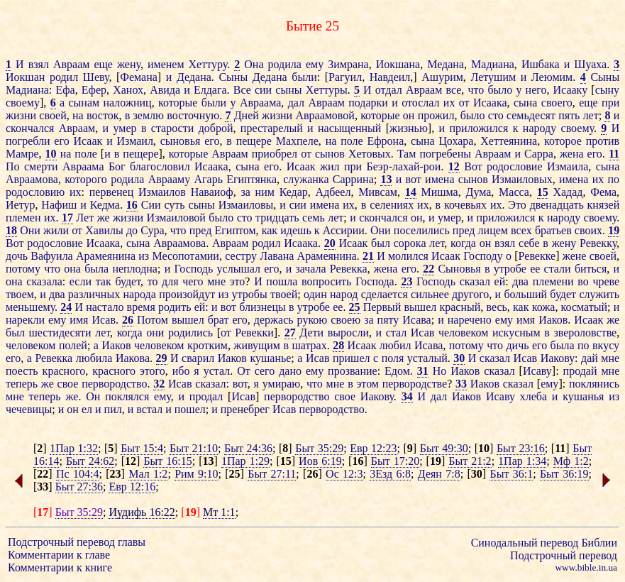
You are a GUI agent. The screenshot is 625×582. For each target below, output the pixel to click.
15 (542, 192)
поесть (22, 371)
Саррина (353, 179)
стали (557, 269)
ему (314, 64)
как (269, 230)
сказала (44, 281)
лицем (493, 230)
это (237, 281)
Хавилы (104, 230)
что (476, 90)
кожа (543, 307)
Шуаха (590, 64)
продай (580, 371)
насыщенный (349, 128)
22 (428, 269)
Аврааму (169, 179)
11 (614, 154)
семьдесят (531, 115)
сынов (330, 154)
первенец (111, 192)
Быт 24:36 (248, 448)
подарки (368, 103)
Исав (104, 320)
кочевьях (465, 205)
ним (265, 192)
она (72, 269)
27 (290, 332)
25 (354, 307)
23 (406, 281)
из (143, 256)
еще (103, 64)
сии (263, 90)
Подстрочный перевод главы (76, 542)
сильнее (430, 294)
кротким (207, 345)
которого (86, 179)
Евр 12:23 (373, 448)
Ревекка (348, 269)
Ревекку (598, 243)
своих (588, 230)
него (536, 90)
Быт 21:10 (194, 448)
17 (67, 218)
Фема (603, 192)
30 (459, 358)
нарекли (25, 320)
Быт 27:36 (79, 487)
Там (406, 154)
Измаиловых (522, 179)
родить (175, 307)
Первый (382, 307)
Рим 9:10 (196, 474)
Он (93, 396)
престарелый (271, 128)
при (610, 103)
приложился (479, 128)
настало (104, 307)
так (103, 281)
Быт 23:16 (521, 448)
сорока (410, 243)
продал (206, 396)
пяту (388, 320)
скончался (30, 128)
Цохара (455, 141)
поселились (422, 230)
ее (535, 269)
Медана (445, 64)
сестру (241, 256)
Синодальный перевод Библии (544, 543)
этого (152, 371)
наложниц (127, 103)
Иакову (558, 358)
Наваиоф (212, 192)
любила (94, 358)
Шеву (96, 77)
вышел (420, 307)
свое (68, 384)
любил (395, 345)
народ (344, 294)
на (78, 115)
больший (525, 294)
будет (127, 281)
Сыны (233, 77)
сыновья (180, 141)
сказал (475, 281)
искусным (516, 332)
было (499, 90)
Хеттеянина (508, 141)
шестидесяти (59, 332)
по (613, 179)
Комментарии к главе (59, 555)
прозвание (352, 371)
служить (599, 294)
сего (265, 371)
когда (463, 243)
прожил (436, 115)
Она (253, 64)
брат (218, 320)
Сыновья (459, 269)
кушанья (583, 396)
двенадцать (557, 205)
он (409, 115)
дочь (17, 256)
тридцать (277, 218)
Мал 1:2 (147, 474)
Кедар (294, 192)
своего (557, 103)
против (602, 141)
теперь (22, 384)
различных (94, 294)
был (380, 243)
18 (11, 230)
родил (64, 77)
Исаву (537, 371)
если (81, 281)
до (132, 230)
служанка (305, 179)
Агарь (208, 179)
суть (174, 205)
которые (177, 103)
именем (166, 64)
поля (393, 358)
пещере (254, 141)
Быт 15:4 (142, 448)
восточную (193, 115)
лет (591, 115)
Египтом (235, 230)
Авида (165, 90)
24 (66, 307)
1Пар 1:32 (74, 448)
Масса (514, 192)
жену (128, 64)
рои (432, 166)
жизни (21, 115)
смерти (41, 166)
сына (526, 103)
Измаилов (162, 192)
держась (274, 320)
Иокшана (398, 64)
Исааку (570, 90)
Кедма (105, 205)
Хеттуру (208, 64)
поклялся (127, 396)
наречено (470, 320)
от (464, 103)
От (243, 371)
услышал (238, 269)
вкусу (605, 345)
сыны (288, 90)
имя (79, 320)
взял (38, 64)
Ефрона (385, 141)
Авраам (71, 64)
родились (190, 332)
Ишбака (540, 64)
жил (330, 166)
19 (613, 230)
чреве (605, 281)
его (61, 141)
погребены (445, 154)
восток (103, 115)
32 (159, 384)
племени (553, 281)
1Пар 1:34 (522, 461)
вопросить (326, 281)
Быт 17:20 (395, 461)
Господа (374, 281)
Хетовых (369, 154)
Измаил (135, 141)
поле (352, 141)
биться (591, 269)
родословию (35, 192)
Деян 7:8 (439, 474)
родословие (514, 166)
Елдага (210, 90)
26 (127, 320)
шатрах (309, 345)
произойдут (187, 294)
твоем (20, 294)
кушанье (270, 358)
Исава (416, 320)
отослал (420, 103)
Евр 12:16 (132, 487)
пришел (351, 358)
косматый (584, 307)
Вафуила (51, 256)
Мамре (22, 154)
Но (440, 371)
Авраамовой (324, 115)
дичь (517, 345)
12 (454, 166)
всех (521, 230)
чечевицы (29, 409)
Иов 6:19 (320, 461)
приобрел (274, 154)
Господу (483, 256)
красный (459, 307)
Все (242, 90)
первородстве (414, 384)
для (170, 281)
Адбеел (333, 192)
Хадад (567, 192)
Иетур (20, 205)
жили (56, 230)
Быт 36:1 (511, 474)
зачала (310, 269)
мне (216, 281)
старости (172, 128)
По (13, 166)
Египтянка (251, 179)
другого (470, 294)
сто (496, 115)
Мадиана (492, 64)
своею (345, 320)
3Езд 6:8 (390, 474)
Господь (193, 269)
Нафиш (59, 205)
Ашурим (442, 77)
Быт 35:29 (319, 448)
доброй (216, 128)
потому (23, 269)
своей (52, 115)
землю (148, 115)
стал (396, 332)
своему (23, 103)
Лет (85, 218)
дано (290, 371)
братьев (553, 230)
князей (603, 205)
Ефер (94, 90)
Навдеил (390, 77)
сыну (607, 90)
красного (64, 371)
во (582, 281)
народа (139, 294)
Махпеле (297, 141)
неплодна (134, 269)
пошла (281, 281)
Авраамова (32, 179)
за (245, 192)
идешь (295, 230)
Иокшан (25, 77)
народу (539, 128)
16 (132, 205)
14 (410, 192)
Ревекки (254, 332)
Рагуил (345, 77)
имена (439, 179)
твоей (283, 294)
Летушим (493, 77)
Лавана (277, 256)
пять (569, 115)
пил (113, 409)
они (155, 332)
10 (51, 154)
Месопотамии (185, 256)
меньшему (30, 307)
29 (161, 358)
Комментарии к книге (60, 567)
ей (500, 281)
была (96, 269)
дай (589, 358)
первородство (114, 384)
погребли (28, 141)
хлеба (533, 396)
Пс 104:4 (77, 474)
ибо (181, 371)
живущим (256, 345)
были (304, 77)
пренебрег (245, 409)
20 (330, 243)
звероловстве (584, 332)
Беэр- (379, 166)
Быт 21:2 (469, 461)
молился (408, 256)
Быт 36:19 (564, 474)
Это (517, 205)
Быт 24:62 (90, 461)
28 (338, 345)
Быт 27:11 (272, 474)
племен (23, 218)
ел (87, 409)
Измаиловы (246, 205)
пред (200, 230)
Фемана (138, 77)
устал (217, 371)
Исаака (490, 103)
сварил (198, 358)
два (520, 281)
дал (296, 103)
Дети (311, 332)
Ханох (128, 90)
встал (149, 409)
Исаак (87, 141)
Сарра (538, 154)
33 (461, 384)
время (141, 307)
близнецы (262, 307)
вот (413, 179)
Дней (246, 115)
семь (313, 218)
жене (575, 256)
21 (368, 256)
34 (407, 396)
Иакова (133, 358)
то (153, 281)
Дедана (194, 77)
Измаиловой (176, 218)
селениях (392, 205)
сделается (384, 294)
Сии (151, 205)
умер (124, 128)
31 (422, 371)
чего (192, 281)
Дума (478, 192)
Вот (473, 166)
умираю (281, 384)
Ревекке (537, 256)
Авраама (260, 103)
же (103, 218)
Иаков (553, 320)
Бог (117, 166)
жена (572, 154)
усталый (427, 358)
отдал (388, 90)
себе (529, 243)
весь (497, 307)
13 (386, 179)
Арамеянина (105, 256)
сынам (83, 103)
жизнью (408, 128)
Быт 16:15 (167, 461)
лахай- (408, 166)
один (315, 294)
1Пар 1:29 (245, 461)
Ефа (64, 90)
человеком (463, 332)
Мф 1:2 (571, 461)
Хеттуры (327, 90)
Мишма (439, 192)
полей (73, 345)
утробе (510, 269)
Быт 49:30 (444, 448)
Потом (152, 320)
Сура (152, 230)
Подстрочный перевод (563, 555)
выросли (348, 332)
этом (368, 384)
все (453, 90)
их (449, 103)
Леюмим (552, 77)
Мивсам (377, 192)
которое (563, 141)
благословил (160, 166)
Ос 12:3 (344, 474)
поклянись (594, 384)
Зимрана (348, 64)
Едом (397, 371)
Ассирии (344, 230)
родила (285, 64)
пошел (190, 409)
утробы (249, 294)
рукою (312, 320)
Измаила (567, 166)
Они (30, 230)
